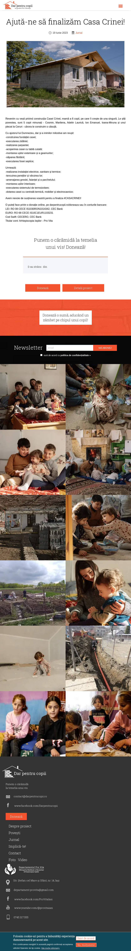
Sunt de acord (85, 938)
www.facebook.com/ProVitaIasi (33, 899)
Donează (42, 288)
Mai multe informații (50, 948)
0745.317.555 (21, 917)
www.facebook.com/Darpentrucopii (36, 805)
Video (22, 859)
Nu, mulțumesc (86, 944)
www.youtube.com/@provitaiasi (33, 907)
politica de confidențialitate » (75, 355)
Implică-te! (17, 846)
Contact (15, 853)
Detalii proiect (83, 288)
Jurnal (78, 32)
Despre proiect (20, 826)
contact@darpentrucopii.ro (30, 796)
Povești (14, 833)
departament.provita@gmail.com (34, 889)
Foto (12, 859)
